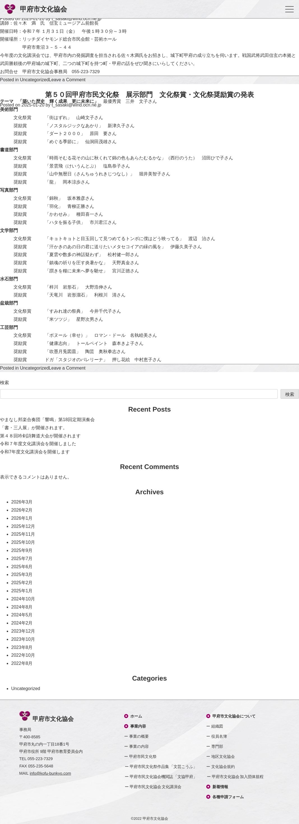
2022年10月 (23, 655)
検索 (4, 382)
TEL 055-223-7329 (36, 758)
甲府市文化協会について (231, 716)
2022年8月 (22, 663)
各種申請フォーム (225, 797)
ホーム (133, 716)
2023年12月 (23, 631)
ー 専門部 (214, 746)
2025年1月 (22, 590)
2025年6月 (22, 566)
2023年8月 (22, 647)
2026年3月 (22, 502)
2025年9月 (22, 550)
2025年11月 (23, 534)
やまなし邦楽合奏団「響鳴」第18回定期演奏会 (47, 419)
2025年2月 (22, 582)
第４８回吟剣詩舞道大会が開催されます (40, 435)
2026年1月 (22, 518)
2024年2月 (22, 623)
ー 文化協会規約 (220, 766)
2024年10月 (23, 598)
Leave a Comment (67, 79)
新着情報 (217, 786)
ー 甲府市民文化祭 (140, 756)
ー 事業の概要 (136, 736)
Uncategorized (34, 79)
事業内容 (135, 726)
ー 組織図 (214, 726)
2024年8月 (22, 607)
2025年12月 (23, 526)
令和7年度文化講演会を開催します (35, 451)
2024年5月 (22, 614)
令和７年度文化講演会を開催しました (38, 443)
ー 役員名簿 (216, 736)
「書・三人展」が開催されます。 (33, 427)
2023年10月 (23, 639)
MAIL (45, 773)
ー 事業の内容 (136, 746)
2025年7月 (22, 558)
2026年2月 (22, 510)
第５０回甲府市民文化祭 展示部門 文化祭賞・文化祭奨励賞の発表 (149, 94)
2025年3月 (22, 574)
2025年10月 (23, 542)
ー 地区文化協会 (220, 756)
